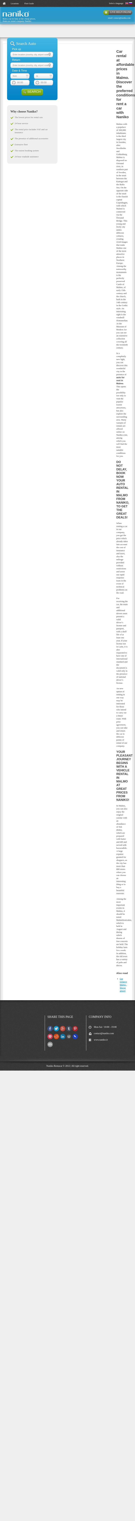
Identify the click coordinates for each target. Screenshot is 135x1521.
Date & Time (19, 70)
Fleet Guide (29, 3)
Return (16, 59)
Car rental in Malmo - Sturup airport (123, 985)
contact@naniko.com (122, 18)
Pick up (16, 49)
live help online (120, 12)
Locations (15, 3)
